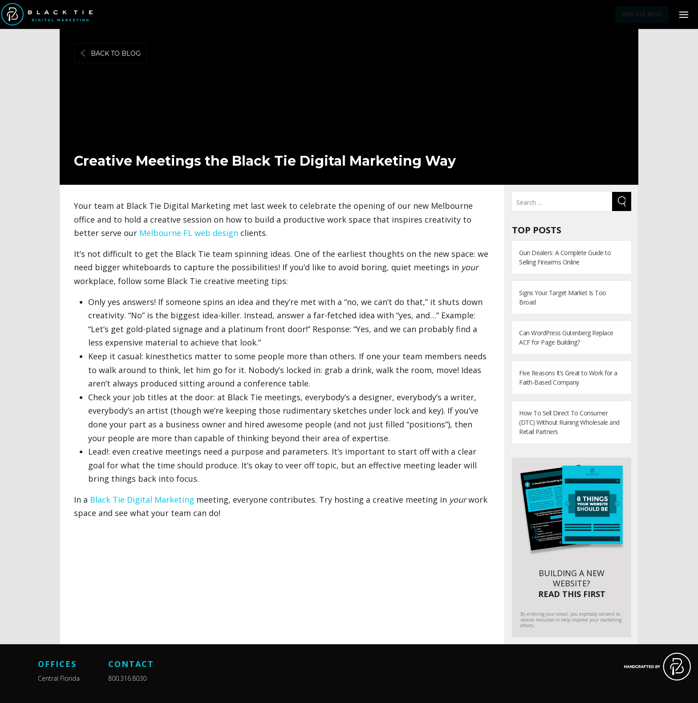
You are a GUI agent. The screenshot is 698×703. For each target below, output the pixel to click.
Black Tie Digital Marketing (143, 499)
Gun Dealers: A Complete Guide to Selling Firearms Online (565, 257)
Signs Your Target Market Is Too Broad (562, 297)
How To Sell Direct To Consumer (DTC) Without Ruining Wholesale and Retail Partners (569, 422)
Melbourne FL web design (189, 233)
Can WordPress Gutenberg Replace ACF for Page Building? (566, 337)
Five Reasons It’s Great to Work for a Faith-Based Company (568, 377)
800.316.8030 (127, 678)
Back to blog (110, 53)
